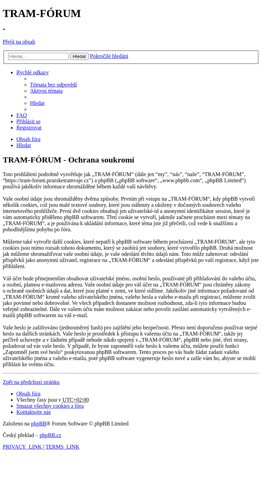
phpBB (38, 423)
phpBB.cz (50, 435)
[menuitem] (53, 85)
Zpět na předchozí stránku (31, 382)
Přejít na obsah (19, 42)
